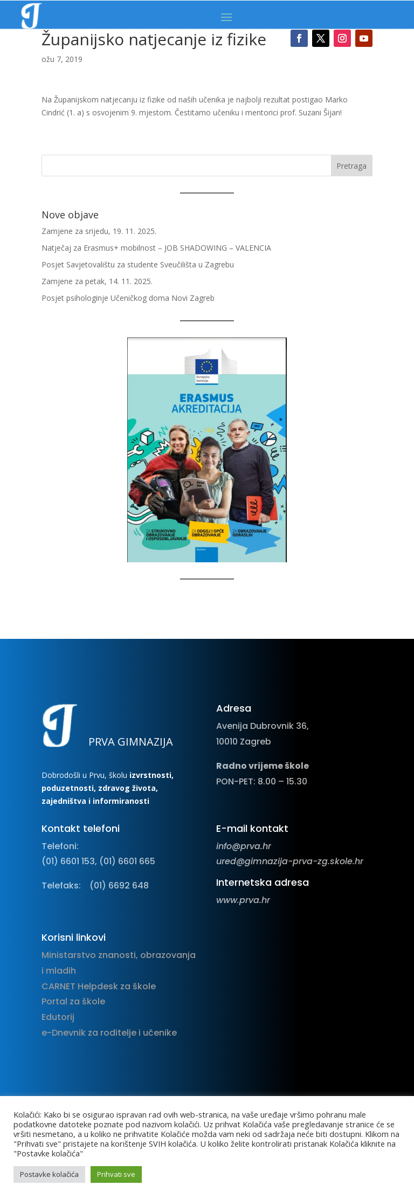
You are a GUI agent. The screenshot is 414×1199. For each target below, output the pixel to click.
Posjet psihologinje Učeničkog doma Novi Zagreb (128, 298)
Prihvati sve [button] (116, 1174)
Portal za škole (73, 1001)
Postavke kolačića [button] (49, 1174)
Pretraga (351, 166)
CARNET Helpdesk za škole (99, 986)
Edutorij (58, 1017)
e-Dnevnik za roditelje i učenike (109, 1032)
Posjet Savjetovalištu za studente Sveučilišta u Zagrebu (138, 264)
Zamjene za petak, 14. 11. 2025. (97, 281)
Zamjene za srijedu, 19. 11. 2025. (99, 231)
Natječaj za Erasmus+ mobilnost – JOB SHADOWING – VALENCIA (156, 248)
